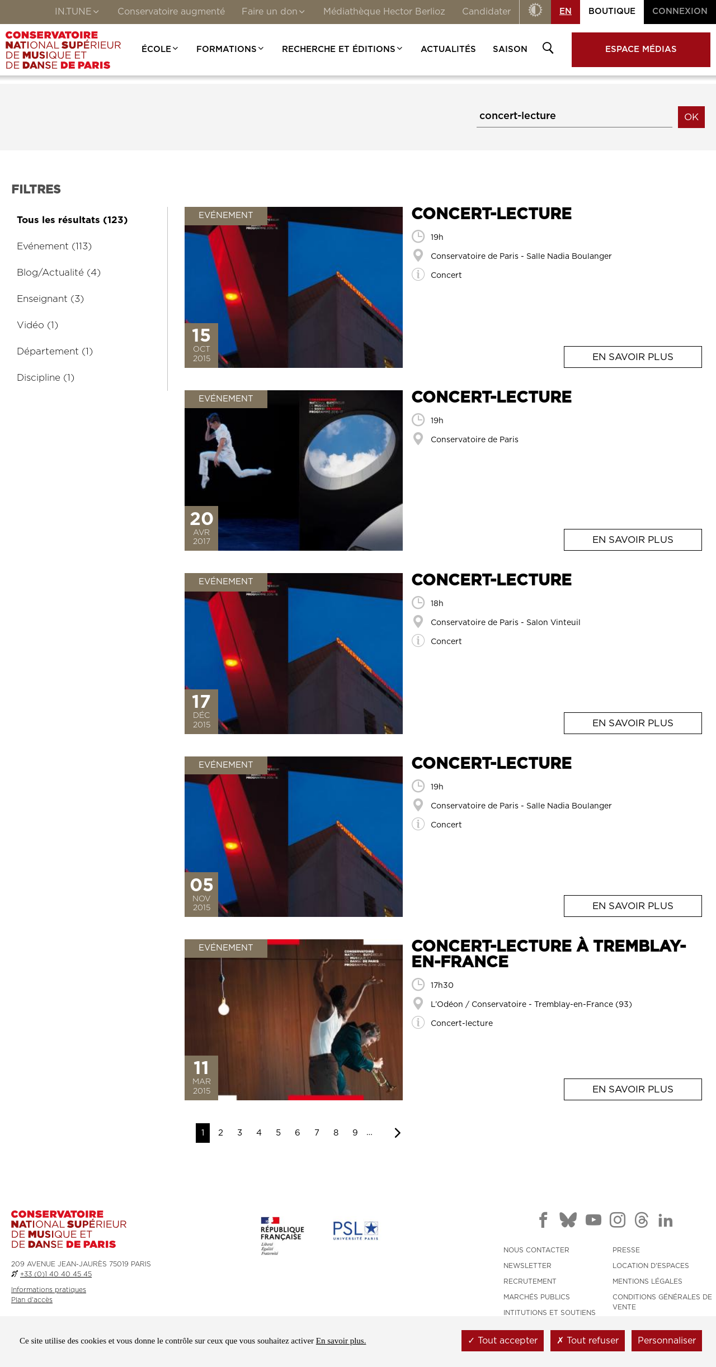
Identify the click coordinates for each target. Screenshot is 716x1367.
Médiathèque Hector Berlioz (384, 11)
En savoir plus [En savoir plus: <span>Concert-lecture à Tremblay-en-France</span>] (632, 1089)
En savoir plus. (341, 1340)
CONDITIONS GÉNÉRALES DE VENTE (662, 1302)
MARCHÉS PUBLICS (536, 1297)
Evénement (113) (54, 246)
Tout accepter (503, 1340)
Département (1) (55, 351)
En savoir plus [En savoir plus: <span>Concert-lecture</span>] (632, 357)
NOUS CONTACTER (536, 1250)
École (161, 49)
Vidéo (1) (37, 325)
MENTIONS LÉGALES (647, 1281)
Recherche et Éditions (343, 49)
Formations (230, 49)
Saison (510, 49)
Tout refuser (588, 1340)
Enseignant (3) (50, 299)
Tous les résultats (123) (72, 220)
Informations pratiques (48, 1289)
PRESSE (626, 1250)
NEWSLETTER (527, 1265)
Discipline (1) (45, 377)
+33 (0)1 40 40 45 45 (56, 1274)
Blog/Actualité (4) (59, 272)
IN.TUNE (78, 13)
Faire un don (274, 13)
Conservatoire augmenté (171, 11)
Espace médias (641, 49)
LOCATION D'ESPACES (651, 1265)
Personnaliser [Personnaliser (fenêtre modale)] (667, 1340)
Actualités (448, 49)
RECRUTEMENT (530, 1281)
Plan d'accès (32, 1300)
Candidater (486, 11)
